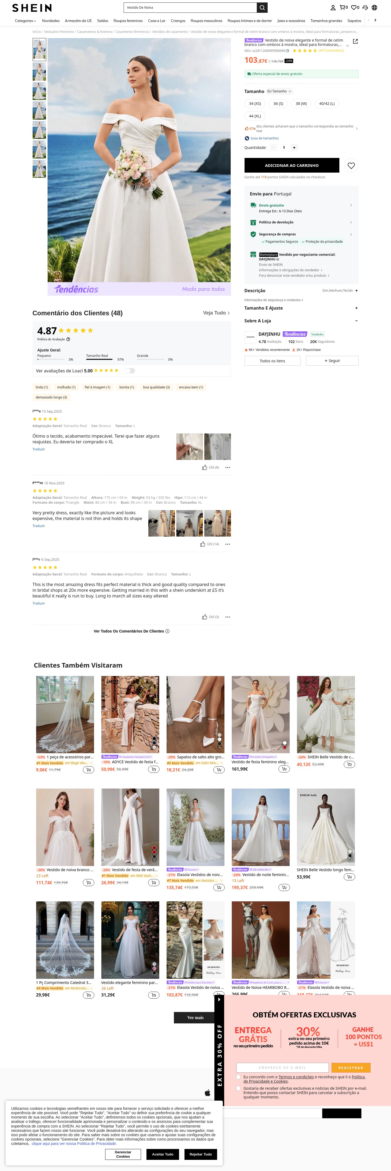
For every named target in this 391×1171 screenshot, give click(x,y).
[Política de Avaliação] (53, 339)
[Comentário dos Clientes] (132, 313)
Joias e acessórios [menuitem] (291, 20)
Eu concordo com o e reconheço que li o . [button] (304, 1079)
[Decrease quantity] (273, 147)
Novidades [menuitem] (51, 20)
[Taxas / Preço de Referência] (269, 61)
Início (37, 32)
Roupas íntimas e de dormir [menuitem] (250, 20)
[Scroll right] (375, 20)
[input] (282, 1068)
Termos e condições (296, 1076)
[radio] (255, 103)
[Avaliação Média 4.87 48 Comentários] (318, 51)
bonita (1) (127, 387)
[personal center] (333, 7)
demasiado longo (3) (51, 397)
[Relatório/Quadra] (227, 467)
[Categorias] (25, 20)
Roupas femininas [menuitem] (128, 20)
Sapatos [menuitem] (354, 20)
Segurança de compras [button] (277, 234)
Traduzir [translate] (39, 449)
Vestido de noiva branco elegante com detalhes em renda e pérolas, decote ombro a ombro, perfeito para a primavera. (65, 870)
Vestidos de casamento (169, 32)
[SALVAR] (351, 165)
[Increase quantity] (294, 147)
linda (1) (42, 387)
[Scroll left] (369, 20)
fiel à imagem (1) (97, 387)
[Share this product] (355, 41)
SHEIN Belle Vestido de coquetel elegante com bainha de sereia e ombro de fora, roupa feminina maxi (326, 757)
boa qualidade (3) (156, 387)
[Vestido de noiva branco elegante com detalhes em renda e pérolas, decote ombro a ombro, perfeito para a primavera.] (65, 827)
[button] (190, 7)
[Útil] (204, 467)
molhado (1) (66, 387)
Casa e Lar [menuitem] (156, 20)
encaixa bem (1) (191, 387)
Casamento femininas (132, 32)
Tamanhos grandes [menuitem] (326, 20)
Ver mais (195, 1017)
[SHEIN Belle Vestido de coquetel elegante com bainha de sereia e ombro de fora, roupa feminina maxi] (326, 714)
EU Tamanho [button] (279, 91)
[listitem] (65, 728)
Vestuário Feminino (59, 32)
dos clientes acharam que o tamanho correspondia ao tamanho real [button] (302, 128)
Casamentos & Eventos (94, 32)
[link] (343, 7)
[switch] (130, 370)
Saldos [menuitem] (102, 20)
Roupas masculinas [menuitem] (206, 20)
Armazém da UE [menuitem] (78, 20)
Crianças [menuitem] (178, 20)
